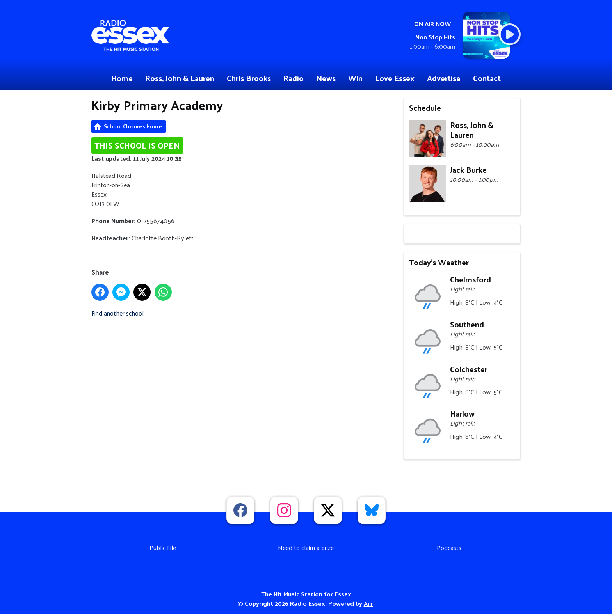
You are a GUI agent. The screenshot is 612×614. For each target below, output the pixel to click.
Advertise (444, 78)
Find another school (117, 313)
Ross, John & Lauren (179, 78)
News (326, 78)
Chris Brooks (249, 78)
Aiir (368, 603)
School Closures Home (133, 126)
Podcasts (449, 547)
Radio (293, 78)
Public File (162, 547)
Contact (487, 78)
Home (122, 78)
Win (355, 78)
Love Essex (395, 78)
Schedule (425, 108)
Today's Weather (439, 262)
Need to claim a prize (306, 547)
